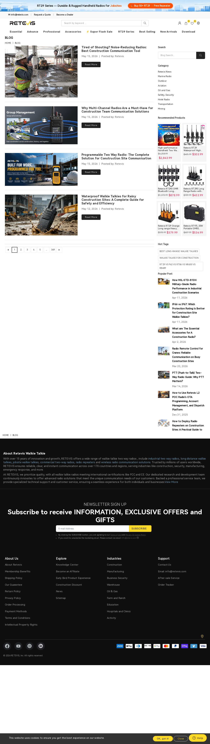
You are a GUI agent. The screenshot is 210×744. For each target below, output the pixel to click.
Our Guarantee (13, 480)
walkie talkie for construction (179, 258)
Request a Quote (42, 14)
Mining (161, 109)
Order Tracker (166, 480)
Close (181, 738)
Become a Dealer (64, 14)
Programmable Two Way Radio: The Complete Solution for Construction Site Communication (116, 155)
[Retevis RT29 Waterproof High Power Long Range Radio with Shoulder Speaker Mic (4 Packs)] (194, 135)
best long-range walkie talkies (179, 251)
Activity (111, 513)
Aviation (162, 85)
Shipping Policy (13, 473)
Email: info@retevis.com (172, 467)
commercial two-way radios (57, 358)
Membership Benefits (18, 467)
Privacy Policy (13, 493)
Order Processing (15, 500)
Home (8, 43)
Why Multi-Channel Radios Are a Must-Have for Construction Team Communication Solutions (117, 109)
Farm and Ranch (116, 493)
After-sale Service (168, 473)
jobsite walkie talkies (26, 358)
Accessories (73, 31)
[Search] (177, 55)
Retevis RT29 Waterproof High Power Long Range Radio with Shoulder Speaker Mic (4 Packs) (194, 149)
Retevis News (164, 72)
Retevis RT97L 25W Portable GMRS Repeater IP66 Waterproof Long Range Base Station (193, 227)
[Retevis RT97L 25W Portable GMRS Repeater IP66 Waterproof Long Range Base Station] (194, 213)
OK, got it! (163, 738)
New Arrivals (168, 31)
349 (53, 248)
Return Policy (13, 487)
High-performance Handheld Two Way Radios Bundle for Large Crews (168, 149)
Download (188, 31)
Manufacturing (115, 467)
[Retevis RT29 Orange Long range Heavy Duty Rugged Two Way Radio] (169, 213)
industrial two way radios (163, 354)
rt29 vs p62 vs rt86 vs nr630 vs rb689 (177, 266)
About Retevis (13, 460)
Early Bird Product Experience (73, 473)
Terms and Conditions (17, 513)
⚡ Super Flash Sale (99, 31)
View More (171, 377)
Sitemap (61, 493)
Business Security (117, 473)
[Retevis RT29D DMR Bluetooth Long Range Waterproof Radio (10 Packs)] (169, 176)
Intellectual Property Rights (21, 520)
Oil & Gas (112, 487)
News (59, 487)
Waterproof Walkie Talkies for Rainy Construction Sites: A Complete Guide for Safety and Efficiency (113, 198)
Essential (16, 31)
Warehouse (113, 480)
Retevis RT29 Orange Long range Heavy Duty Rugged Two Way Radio (168, 227)
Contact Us (164, 460)
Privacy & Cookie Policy (136, 431)
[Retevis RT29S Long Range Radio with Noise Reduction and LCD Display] (194, 176)
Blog (17, 43)
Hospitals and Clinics (119, 507)
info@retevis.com (128, 434)
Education (113, 500)
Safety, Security (166, 95)
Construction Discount (69, 480)
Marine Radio (165, 76)
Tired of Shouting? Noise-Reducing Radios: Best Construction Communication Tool (114, 49)
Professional (51, 31)
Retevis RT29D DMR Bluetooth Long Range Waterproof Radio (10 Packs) (168, 190)
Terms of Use (115, 431)
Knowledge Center (67, 460)
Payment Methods (16, 507)
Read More (91, 64)
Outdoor (162, 81)
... (46, 248)
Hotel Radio (164, 99)
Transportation (165, 104)
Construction (114, 460)
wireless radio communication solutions (125, 358)
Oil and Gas (164, 90)
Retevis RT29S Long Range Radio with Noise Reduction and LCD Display (194, 190)
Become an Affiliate (68, 467)
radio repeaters (85, 358)
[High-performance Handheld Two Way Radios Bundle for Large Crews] (169, 135)
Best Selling (147, 31)
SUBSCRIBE (140, 424)
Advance (32, 31)
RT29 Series (126, 31)
